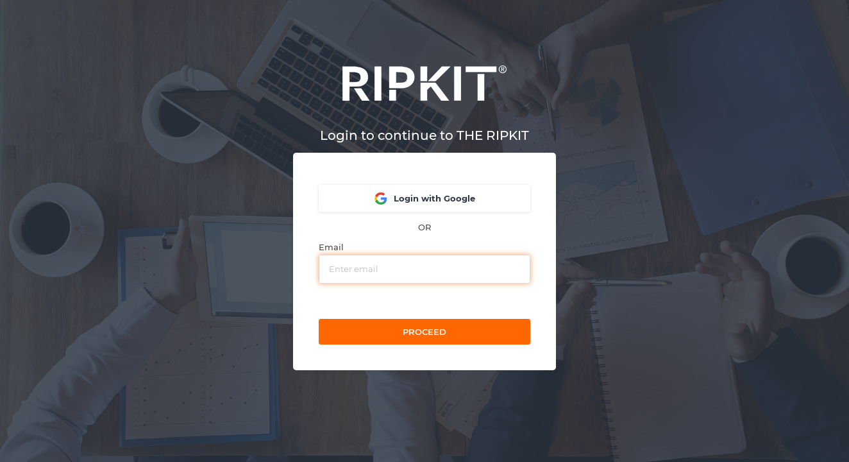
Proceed (424, 332)
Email (331, 247)
